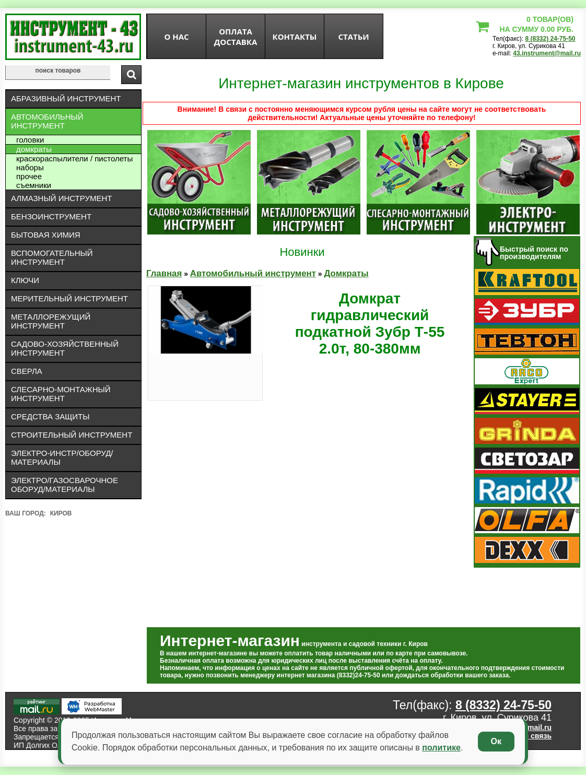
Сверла (26, 371)
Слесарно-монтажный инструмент (61, 394)
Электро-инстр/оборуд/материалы (62, 457)
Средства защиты (50, 416)
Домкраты (34, 149)
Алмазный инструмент (61, 198)
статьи (353, 36)
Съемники (33, 185)
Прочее (29, 176)
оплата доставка (235, 36)
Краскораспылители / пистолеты (74, 158)
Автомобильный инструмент (47, 121)
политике (441, 747)
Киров (61, 513)
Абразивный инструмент (66, 98)
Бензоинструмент (51, 216)
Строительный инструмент (71, 434)
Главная (164, 273)
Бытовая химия (45, 234)
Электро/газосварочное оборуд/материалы (64, 485)
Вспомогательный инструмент (52, 257)
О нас (176, 36)
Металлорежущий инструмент (50, 321)
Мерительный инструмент (69, 298)
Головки (30, 139)
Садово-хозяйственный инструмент (65, 348)
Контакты (295, 36)
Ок (496, 741)
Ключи (25, 280)
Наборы (30, 167)
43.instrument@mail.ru (547, 53)
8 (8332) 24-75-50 (550, 38)
